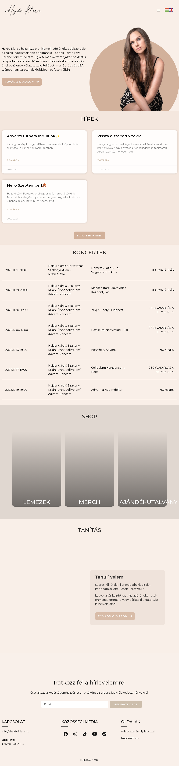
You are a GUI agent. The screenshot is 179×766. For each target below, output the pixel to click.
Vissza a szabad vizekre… (120, 136)
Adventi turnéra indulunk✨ (33, 136)
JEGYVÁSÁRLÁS (163, 270)
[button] (158, 10)
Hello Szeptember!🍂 (26, 185)
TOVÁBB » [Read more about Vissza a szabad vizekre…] (103, 160)
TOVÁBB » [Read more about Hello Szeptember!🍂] (13, 209)
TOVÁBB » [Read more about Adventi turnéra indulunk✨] (13, 160)
